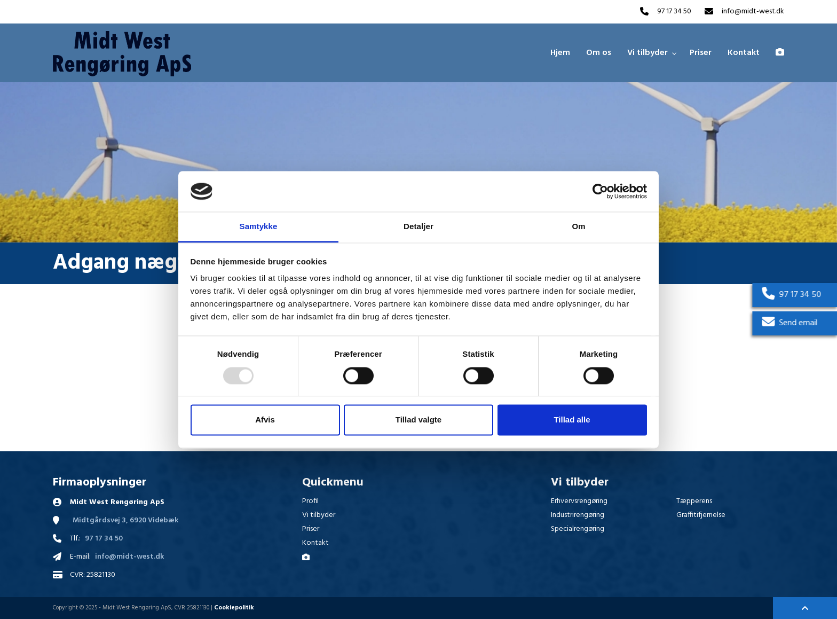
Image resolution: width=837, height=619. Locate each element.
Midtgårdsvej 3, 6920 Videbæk (125, 521)
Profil (310, 501)
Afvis (265, 420)
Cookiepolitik (234, 608)
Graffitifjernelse (700, 515)
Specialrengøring (577, 529)
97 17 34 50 (674, 12)
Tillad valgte (418, 420)
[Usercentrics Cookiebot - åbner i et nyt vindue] (600, 191)
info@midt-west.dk (753, 12)
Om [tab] (578, 226)
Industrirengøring (577, 515)
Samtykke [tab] (259, 226)
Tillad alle (572, 420)
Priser (310, 529)
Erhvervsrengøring (579, 501)
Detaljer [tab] (418, 226)
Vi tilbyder (318, 515)
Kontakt (315, 543)
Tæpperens (694, 501)
